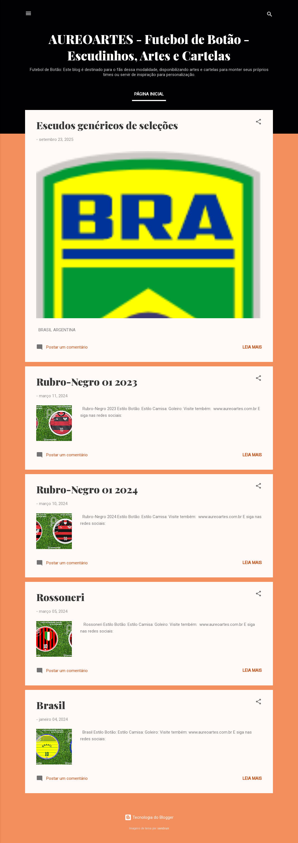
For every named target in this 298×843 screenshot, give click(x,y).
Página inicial (149, 94)
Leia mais (252, 347)
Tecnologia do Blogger (149, 817)
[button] (258, 122)
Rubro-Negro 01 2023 (86, 381)
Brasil (50, 705)
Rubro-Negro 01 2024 (87, 489)
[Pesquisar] (269, 15)
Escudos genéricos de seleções (107, 125)
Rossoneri (60, 597)
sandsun (163, 828)
